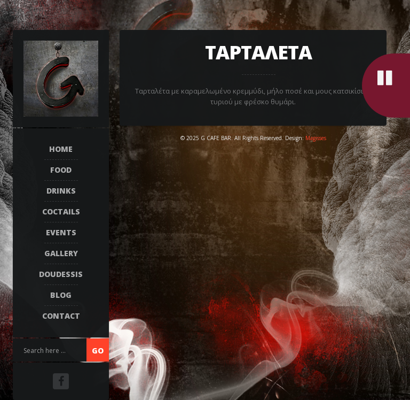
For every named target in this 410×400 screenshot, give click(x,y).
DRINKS (61, 191)
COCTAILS (61, 211)
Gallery (61, 253)
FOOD (61, 170)
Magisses (315, 138)
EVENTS (61, 232)
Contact (61, 316)
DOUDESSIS (61, 274)
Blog (61, 295)
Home (61, 149)
